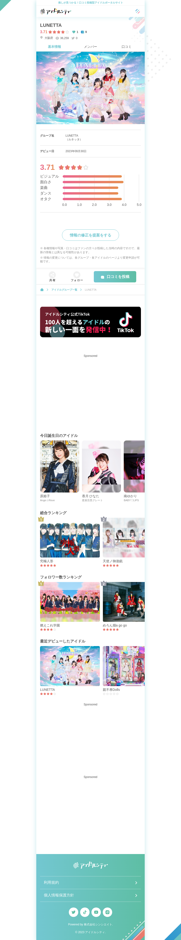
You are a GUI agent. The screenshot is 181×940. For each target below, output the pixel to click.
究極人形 (46, 561)
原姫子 (45, 496)
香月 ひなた (90, 496)
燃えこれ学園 (50, 625)
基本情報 (54, 47)
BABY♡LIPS (131, 500)
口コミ (127, 47)
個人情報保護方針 (59, 895)
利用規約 (51, 882)
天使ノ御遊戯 (113, 561)
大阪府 (46, 38)
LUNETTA (47, 690)
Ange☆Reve (47, 500)
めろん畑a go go (115, 625)
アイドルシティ (95, 932)
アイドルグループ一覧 (64, 289)
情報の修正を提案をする (90, 235)
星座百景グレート (92, 500)
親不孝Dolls (111, 690)
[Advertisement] (90, 392)
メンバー (90, 47)
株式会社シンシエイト (98, 924)
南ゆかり (130, 496)
